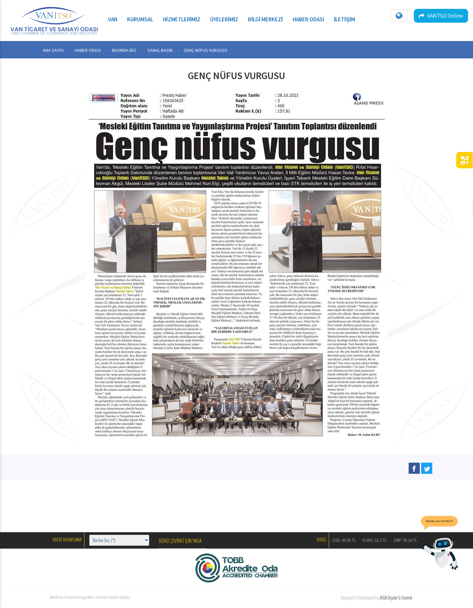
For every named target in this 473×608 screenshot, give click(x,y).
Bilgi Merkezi (265, 19)
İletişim (344, 19)
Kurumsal (140, 19)
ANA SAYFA (53, 50)
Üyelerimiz (224, 19)
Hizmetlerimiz (181, 19)
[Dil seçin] (399, 16)
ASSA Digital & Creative (396, 598)
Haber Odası (308, 19)
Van (112, 19)
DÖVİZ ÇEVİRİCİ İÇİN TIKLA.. (181, 540)
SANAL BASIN (159, 50)
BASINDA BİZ (124, 50)
